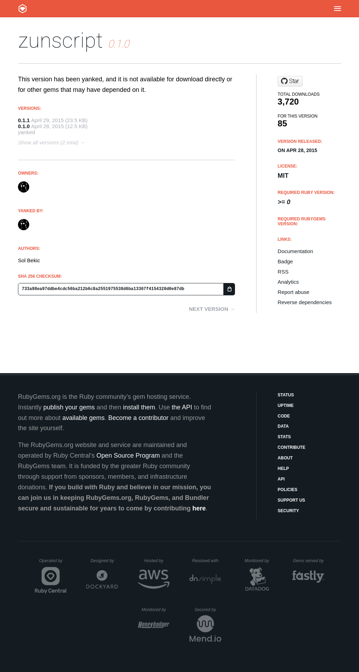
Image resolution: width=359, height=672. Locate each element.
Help (283, 468)
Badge (285, 261)
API (281, 479)
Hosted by (156, 560)
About (285, 458)
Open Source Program (128, 455)
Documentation (295, 251)
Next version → (212, 309)
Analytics (288, 282)
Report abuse (293, 292)
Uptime (285, 405)
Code (284, 416)
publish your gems (69, 407)
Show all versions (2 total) (48, 142)
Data (283, 426)
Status (286, 394)
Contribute (291, 447)
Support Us (291, 500)
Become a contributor (138, 417)
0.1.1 (24, 120)
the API (182, 407)
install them (139, 407)
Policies (287, 489)
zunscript (60, 40)
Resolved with (206, 560)
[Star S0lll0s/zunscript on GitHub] (290, 81)
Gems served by (308, 560)
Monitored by (259, 560)
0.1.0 (24, 126)
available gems (83, 417)
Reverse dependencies (305, 302)
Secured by (207, 609)
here (199, 508)
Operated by (53, 563)
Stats (284, 436)
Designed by (104, 560)
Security (288, 510)
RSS (283, 272)
